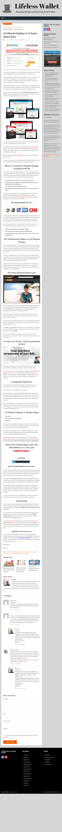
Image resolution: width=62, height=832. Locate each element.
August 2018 (27, 766)
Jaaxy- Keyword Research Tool (51, 47)
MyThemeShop (50, 792)
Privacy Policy (48, 764)
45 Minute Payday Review (12, 552)
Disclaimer (47, 762)
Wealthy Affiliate (27, 660)
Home (4, 27)
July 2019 (26, 755)
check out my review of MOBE (14, 155)
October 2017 (27, 771)
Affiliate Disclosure (49, 757)
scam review (26, 553)
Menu (2, 18)
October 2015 (27, 776)
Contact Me (48, 759)
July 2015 (26, 783)
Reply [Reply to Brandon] (23, 644)
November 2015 (27, 773)
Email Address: (6, 721)
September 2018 (28, 764)
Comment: (5, 698)
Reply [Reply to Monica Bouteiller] (19, 663)
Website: (5, 728)
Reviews (10, 27)
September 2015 (28, 778)
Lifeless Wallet (4, 792)
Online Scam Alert (17, 27)
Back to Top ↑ (57, 792)
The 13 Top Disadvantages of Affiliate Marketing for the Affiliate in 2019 (52, 74)
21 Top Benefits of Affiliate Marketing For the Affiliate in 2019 (52, 80)
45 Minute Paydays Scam (25, 552)
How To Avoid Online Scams (50, 45)
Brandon (8, 39)
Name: (4, 713)
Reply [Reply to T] (18, 624)
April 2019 (26, 757)
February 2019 (27, 762)
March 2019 (26, 759)
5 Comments (26, 39)
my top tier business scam (15, 553)
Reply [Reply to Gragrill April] (18, 609)
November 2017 (27, 769)
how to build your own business (24, 197)
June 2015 (26, 785)
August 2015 (27, 780)
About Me (47, 755)
